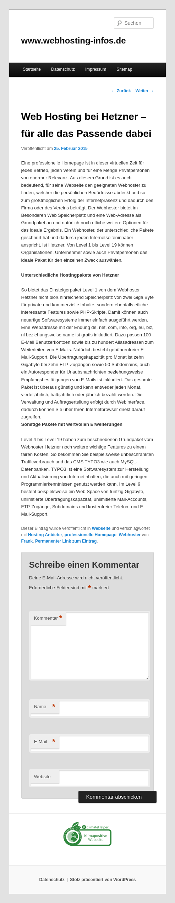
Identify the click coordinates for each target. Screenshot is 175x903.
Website (42, 776)
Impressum (95, 69)
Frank (27, 541)
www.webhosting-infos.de (73, 40)
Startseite (32, 69)
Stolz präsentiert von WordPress (103, 879)
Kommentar (48, 618)
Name (44, 707)
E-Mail (44, 742)
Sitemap (124, 69)
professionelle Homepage (90, 534)
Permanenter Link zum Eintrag (66, 541)
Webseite (101, 528)
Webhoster (130, 534)
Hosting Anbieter (45, 534)
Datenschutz (63, 69)
